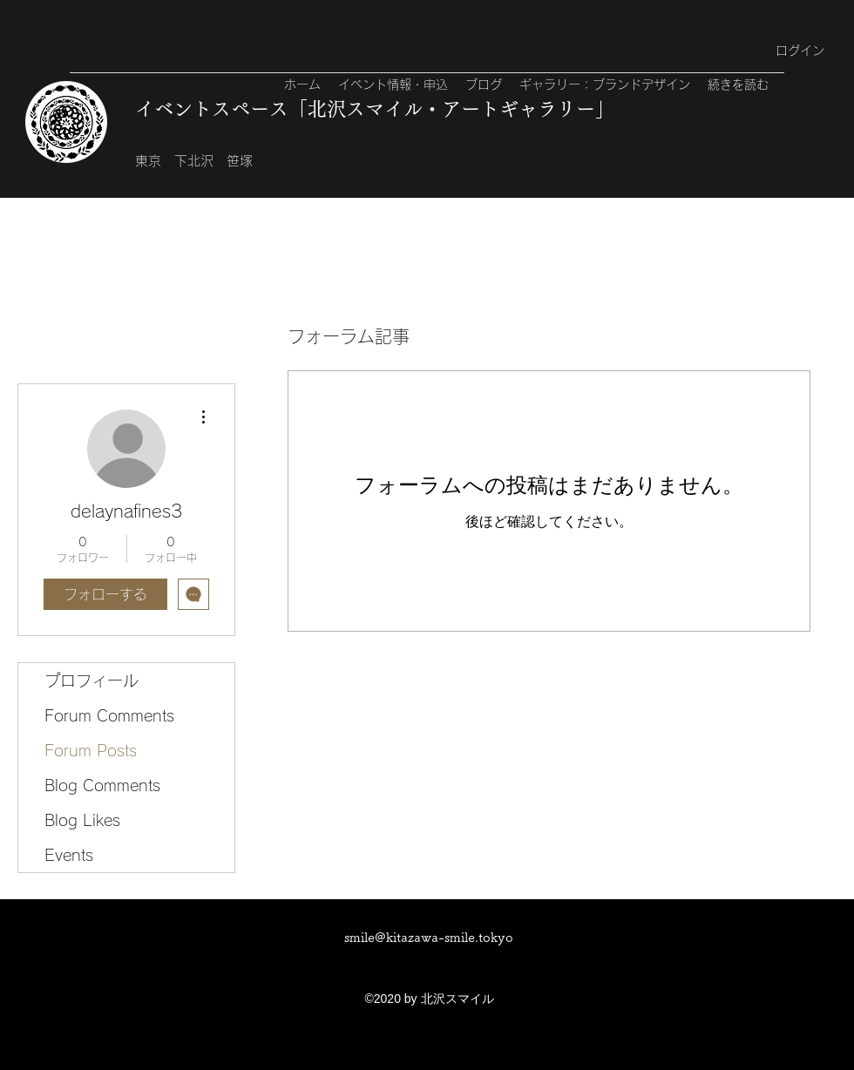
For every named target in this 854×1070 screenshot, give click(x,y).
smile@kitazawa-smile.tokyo (428, 937)
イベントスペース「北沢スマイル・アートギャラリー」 (374, 109)
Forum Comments (109, 715)
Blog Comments (102, 785)
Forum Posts (90, 750)
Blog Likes (82, 820)
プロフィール (91, 680)
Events (68, 855)
